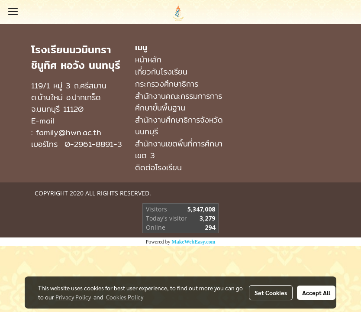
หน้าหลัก (148, 59)
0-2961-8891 (88, 144)
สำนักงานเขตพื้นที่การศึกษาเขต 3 (178, 149)
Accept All (316, 292)
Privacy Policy (73, 297)
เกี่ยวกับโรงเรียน (161, 71)
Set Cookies (271, 292)
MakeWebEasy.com (194, 242)
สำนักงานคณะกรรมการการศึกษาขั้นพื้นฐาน (178, 102)
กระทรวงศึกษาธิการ (166, 84)
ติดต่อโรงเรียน (158, 167)
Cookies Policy (124, 297)
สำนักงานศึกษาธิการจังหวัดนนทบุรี (179, 126)
